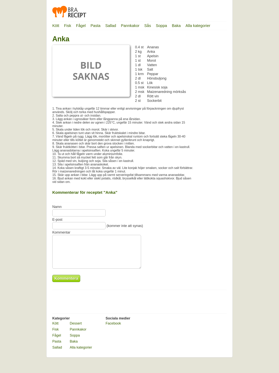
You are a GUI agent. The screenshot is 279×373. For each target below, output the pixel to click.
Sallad (110, 25)
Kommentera (66, 284)
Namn (57, 207)
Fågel (81, 25)
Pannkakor (130, 25)
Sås (147, 25)
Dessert (76, 329)
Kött (55, 25)
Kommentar (61, 232)
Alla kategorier (198, 25)
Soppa (161, 25)
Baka (176, 25)
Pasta (95, 25)
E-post (57, 220)
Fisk (67, 25)
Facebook (113, 329)
